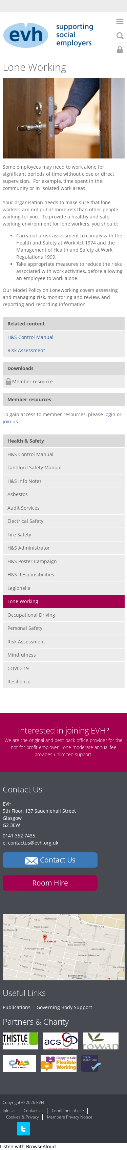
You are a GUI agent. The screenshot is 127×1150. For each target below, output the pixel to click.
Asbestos (17, 494)
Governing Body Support (64, 1007)
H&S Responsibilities (30, 574)
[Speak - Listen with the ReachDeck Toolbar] (28, 1146)
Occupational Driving (31, 615)
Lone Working (22, 601)
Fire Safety (19, 534)
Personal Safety (24, 628)
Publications (16, 1007)
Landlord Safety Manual (34, 467)
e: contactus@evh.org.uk (30, 842)
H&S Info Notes (24, 481)
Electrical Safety (25, 521)
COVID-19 (18, 668)
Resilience (18, 681)
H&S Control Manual (30, 337)
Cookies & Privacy (22, 1117)
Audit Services (23, 508)
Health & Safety (25, 441)
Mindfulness (21, 655)
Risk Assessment (26, 350)
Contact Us (34, 1110)
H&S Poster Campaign (32, 561)
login (109, 414)
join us (10, 421)
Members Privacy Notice (69, 1117)
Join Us (9, 1110)
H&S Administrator (28, 548)
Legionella (18, 588)
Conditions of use (68, 1110)
